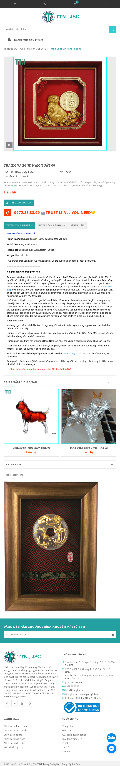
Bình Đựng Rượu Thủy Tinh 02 (89, 446)
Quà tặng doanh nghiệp (74, 732)
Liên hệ (66, 749)
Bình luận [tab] (77, 223)
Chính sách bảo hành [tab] (51, 223)
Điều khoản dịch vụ (13, 745)
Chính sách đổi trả (13, 732)
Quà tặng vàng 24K (72, 737)
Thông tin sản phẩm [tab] (19, 223)
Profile (65, 741)
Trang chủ (67, 724)
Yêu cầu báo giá (18, 201)
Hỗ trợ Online (61, 473)
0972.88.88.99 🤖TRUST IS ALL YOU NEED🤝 (55, 210)
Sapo (78, 762)
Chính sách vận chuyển (15, 728)
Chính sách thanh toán (15, 724)
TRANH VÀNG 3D (16, 231)
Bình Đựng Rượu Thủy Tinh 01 (31, 446)
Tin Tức (66, 745)
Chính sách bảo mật (14, 741)
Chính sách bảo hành (14, 737)
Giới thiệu (67, 728)
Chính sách (61, 463)
